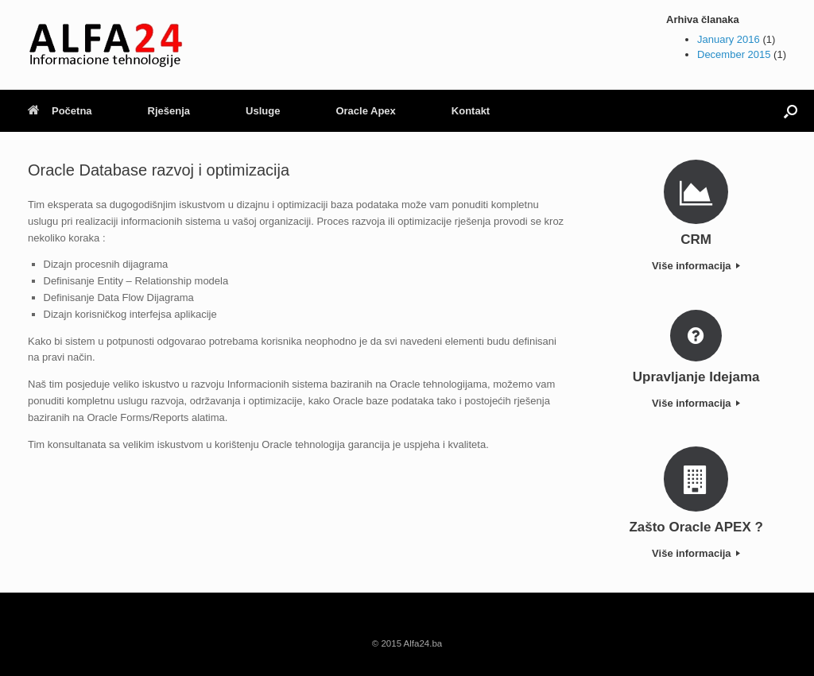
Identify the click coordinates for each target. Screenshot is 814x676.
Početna (60, 111)
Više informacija (696, 266)
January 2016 (728, 39)
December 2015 (734, 54)
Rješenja (169, 111)
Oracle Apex (365, 111)
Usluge (263, 111)
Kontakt (471, 111)
